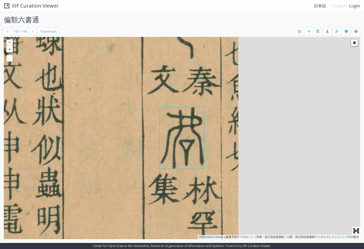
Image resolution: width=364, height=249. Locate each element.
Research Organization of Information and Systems (187, 246)
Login (354, 6)
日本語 (320, 6)
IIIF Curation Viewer (31, 5)
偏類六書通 (21, 19)
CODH (349, 236)
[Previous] (7, 31)
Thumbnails (48, 31)
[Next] (32, 31)
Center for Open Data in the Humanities (121, 246)
